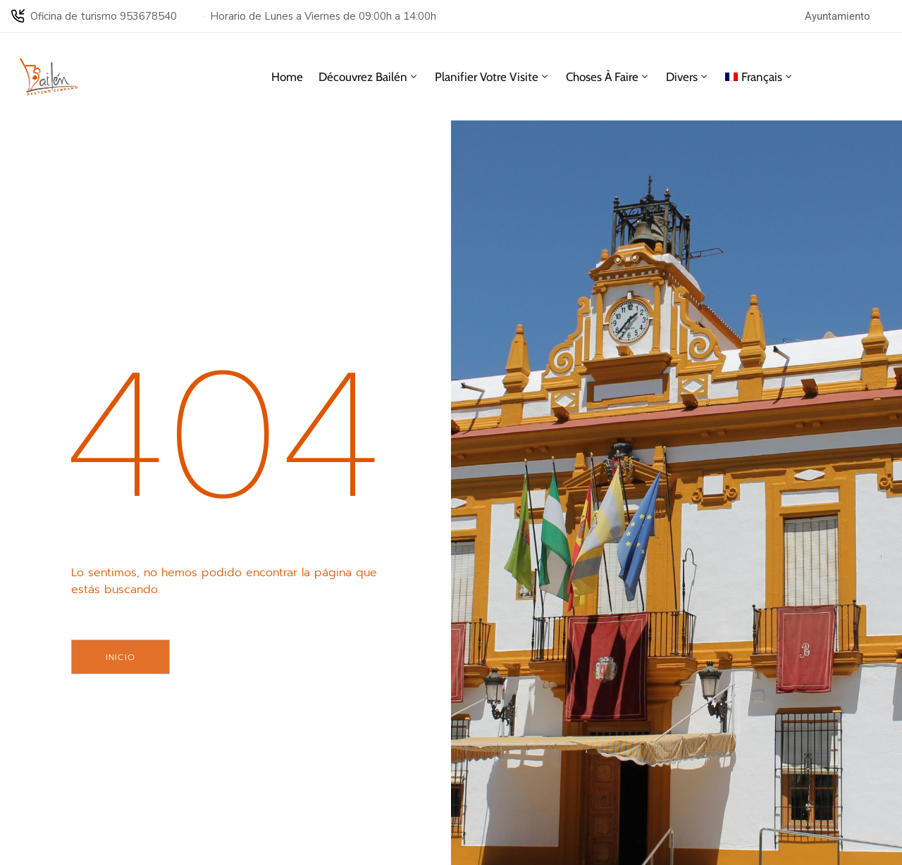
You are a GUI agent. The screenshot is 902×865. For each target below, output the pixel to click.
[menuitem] (759, 76)
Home (287, 77)
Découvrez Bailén (369, 77)
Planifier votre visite (492, 77)
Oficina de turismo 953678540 (103, 16)
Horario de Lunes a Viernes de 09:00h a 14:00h (323, 16)
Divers (688, 77)
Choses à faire (608, 77)
